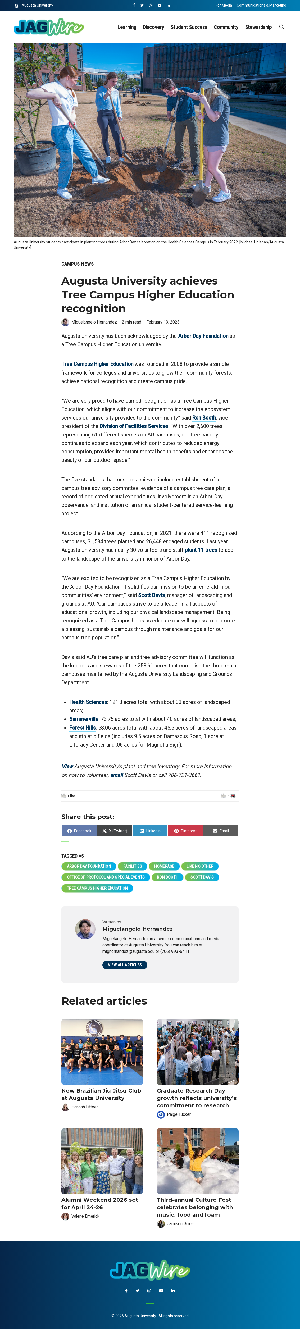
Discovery (153, 27)
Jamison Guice (180, 1221)
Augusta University (33, 5)
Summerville (84, 718)
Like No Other (201, 865)
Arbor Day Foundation (204, 336)
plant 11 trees (201, 550)
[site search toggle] (281, 27)
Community (226, 27)
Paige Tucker (179, 1113)
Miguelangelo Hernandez (94, 322)
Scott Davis (151, 594)
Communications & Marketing (261, 5)
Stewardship (258, 27)
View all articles (125, 965)
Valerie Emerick (85, 1214)
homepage (165, 865)
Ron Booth (204, 417)
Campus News (77, 264)
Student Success (189, 27)
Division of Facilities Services (135, 426)
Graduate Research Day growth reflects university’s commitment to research (195, 1097)
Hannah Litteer (84, 1106)
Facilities (133, 865)
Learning (126, 27)
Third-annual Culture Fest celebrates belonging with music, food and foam (193, 1205)
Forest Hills (83, 727)
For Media (224, 5)
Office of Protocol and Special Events (106, 877)
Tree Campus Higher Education (98, 364)
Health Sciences (88, 701)
